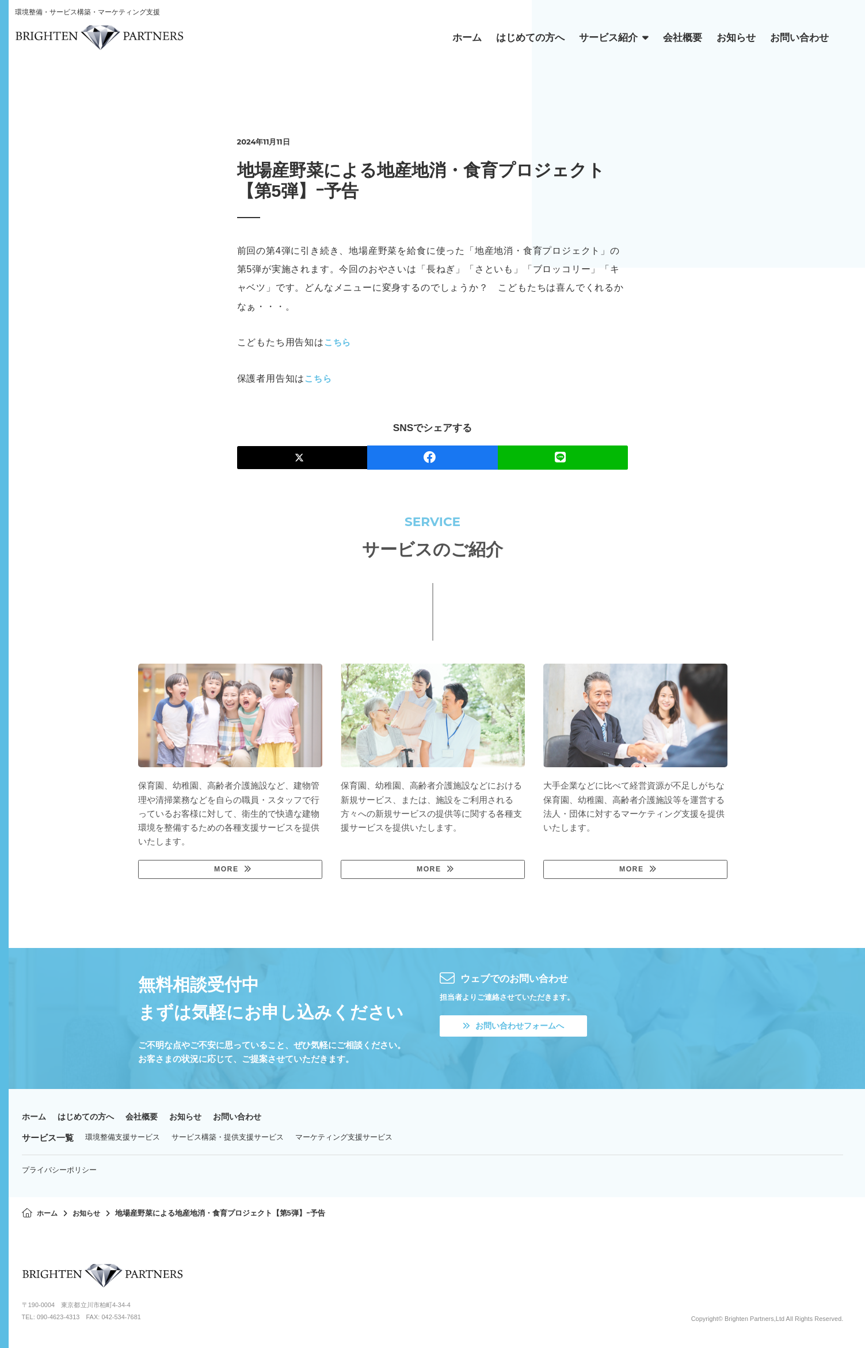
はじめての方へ (89, 1118)
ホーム (35, 1118)
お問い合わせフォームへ (517, 1028)
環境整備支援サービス (122, 1138)
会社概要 (148, 1118)
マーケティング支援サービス (344, 1138)
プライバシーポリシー (59, 1171)
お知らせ (194, 1118)
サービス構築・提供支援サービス (228, 1138)
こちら (338, 342)
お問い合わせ (249, 1118)
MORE (225, 870)
